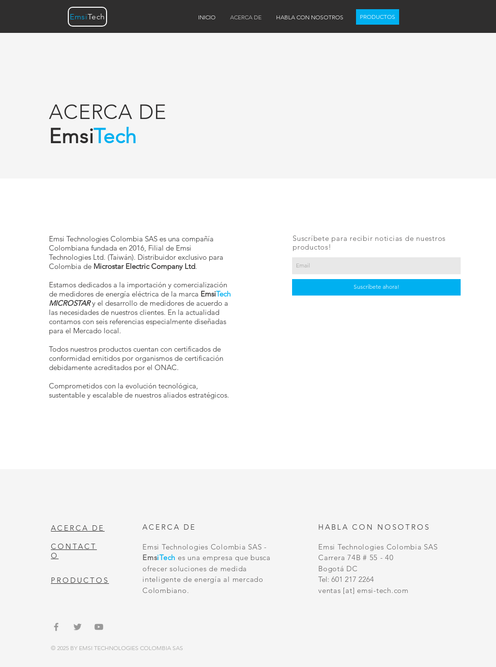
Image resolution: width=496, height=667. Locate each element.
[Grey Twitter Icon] (77, 627)
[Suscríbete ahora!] (376, 287)
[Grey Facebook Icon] (56, 627)
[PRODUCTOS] (377, 17)
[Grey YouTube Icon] (98, 627)
